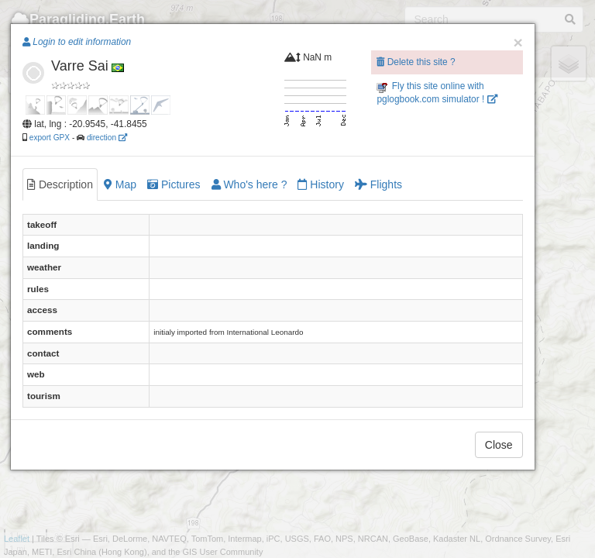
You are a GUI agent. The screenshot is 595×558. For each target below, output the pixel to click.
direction (107, 137)
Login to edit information (76, 41)
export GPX (49, 137)
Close (499, 445)
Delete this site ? (416, 62)
